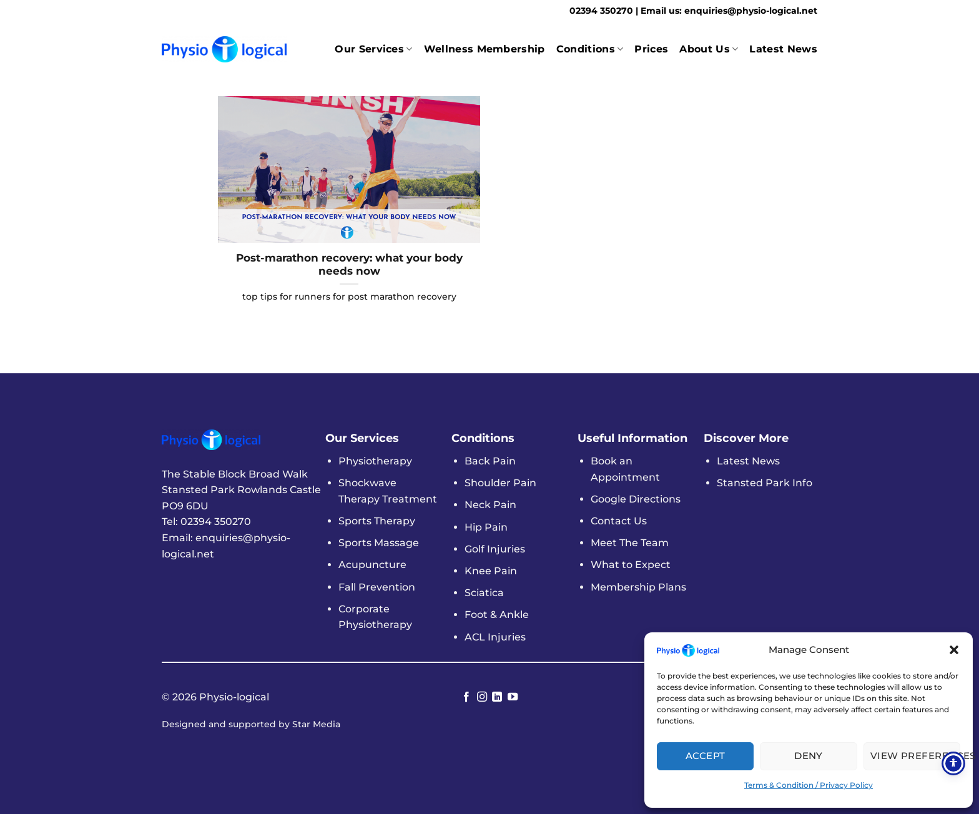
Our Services (373, 49)
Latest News (783, 49)
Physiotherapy (375, 461)
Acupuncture (372, 565)
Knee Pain (491, 571)
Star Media (316, 724)
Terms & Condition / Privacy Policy (808, 785)
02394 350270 (602, 10)
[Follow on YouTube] (513, 697)
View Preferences (915, 756)
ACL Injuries (495, 637)
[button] (954, 650)
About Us (708, 49)
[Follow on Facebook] (466, 697)
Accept (706, 756)
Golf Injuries (495, 549)
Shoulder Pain (500, 483)
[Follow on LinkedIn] (497, 697)
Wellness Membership (484, 49)
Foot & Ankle (497, 614)
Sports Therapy (376, 521)
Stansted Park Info (764, 483)
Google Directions (636, 499)
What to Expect (631, 565)
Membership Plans (638, 587)
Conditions (590, 49)
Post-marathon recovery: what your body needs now (349, 265)
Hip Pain (486, 527)
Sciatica (484, 593)
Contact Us (619, 521)
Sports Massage (378, 543)
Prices (651, 49)
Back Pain (490, 461)
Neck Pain (490, 505)
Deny (808, 756)
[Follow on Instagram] (482, 697)
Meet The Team (630, 543)
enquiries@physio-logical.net (750, 10)
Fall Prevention (376, 587)
